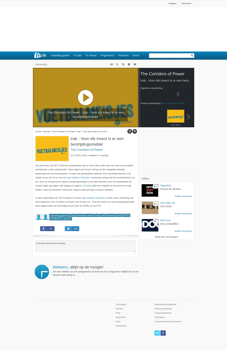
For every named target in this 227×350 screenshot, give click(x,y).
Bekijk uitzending (183, 196)
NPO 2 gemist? (63, 219)
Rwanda (111, 215)
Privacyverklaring (163, 308)
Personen (123, 55)
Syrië (119, 215)
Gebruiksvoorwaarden (165, 304)
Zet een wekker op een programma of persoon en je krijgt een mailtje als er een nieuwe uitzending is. (96, 270)
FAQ (118, 313)
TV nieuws (91, 55)
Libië (102, 215)
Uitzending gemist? (59, 215)
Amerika (87, 185)
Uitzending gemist (60, 55)
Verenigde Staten (84, 215)
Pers (118, 321)
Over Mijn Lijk (167, 202)
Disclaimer (160, 317)
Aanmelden (186, 3)
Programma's (107, 55)
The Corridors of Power (87, 149)
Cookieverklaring (163, 313)
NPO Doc (165, 220)
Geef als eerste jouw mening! (85, 246)
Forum (135, 55)
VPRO (126, 215)
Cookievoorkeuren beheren (168, 321)
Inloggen (172, 3)
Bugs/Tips (121, 317)
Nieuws (119, 308)
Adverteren (121, 326)
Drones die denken (170, 189)
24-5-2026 (165, 206)
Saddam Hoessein (80, 177)
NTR (98, 206)
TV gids (77, 55)
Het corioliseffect (169, 223)
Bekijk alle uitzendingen (166, 237)
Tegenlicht (165, 185)
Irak (65, 177)
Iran (133, 177)
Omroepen (121, 304)
